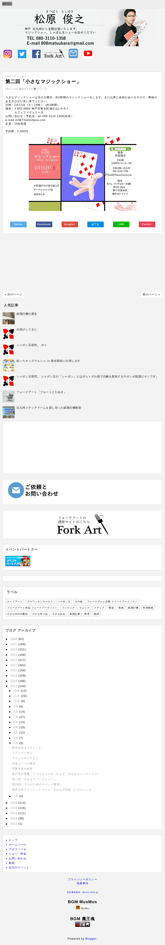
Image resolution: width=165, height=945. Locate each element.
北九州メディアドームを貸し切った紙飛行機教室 (48, 407)
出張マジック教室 (24, 763)
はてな (95, 224)
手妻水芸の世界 (22, 768)
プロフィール (17, 849)
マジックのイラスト (25, 758)
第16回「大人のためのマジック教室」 (37, 784)
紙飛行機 (133, 607)
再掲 (121, 607)
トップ (13, 840)
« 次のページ (13, 294)
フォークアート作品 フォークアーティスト (32, 607)
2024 (14, 649)
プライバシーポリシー (82, 879)
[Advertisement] (82, 262)
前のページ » (151, 294)
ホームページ (17, 844)
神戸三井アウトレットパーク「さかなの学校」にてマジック (52, 789)
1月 (16, 796)
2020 (14, 670)
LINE (121, 224)
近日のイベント (19, 867)
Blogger (90, 938)
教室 (111, 607)
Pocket (146, 224)
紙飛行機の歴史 (26, 313)
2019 (14, 675)
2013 (14, 818)
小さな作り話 (40, 614)
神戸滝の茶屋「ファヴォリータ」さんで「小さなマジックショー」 (56, 773)
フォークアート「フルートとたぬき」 (41, 392)
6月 (16, 722)
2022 (14, 660)
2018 (14, 681)
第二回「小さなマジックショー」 (34, 779)
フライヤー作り (22, 752)
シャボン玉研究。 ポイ (31, 345)
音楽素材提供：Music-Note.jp (82, 892)
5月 (16, 727)
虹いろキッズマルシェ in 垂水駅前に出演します (48, 360)
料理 (87, 614)
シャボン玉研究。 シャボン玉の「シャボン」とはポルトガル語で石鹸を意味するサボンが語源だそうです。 (87, 376)
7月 (16, 717)
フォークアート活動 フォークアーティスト (112, 601)
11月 (17, 696)
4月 (16, 732)
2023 (14, 654)
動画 (12, 863)
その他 (79, 601)
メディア (99, 607)
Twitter (18, 224)
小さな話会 (58, 614)
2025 (14, 644)
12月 (17, 690)
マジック (84, 607)
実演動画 (148, 607)
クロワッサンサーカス (40, 601)
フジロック (68, 607)
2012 (14, 823)
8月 (16, 711)
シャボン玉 (64, 601)
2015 (14, 808)
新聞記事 (75, 614)
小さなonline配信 (17, 614)
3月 (16, 738)
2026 (14, 639)
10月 (17, 701)
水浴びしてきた (26, 329)
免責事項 (82, 883)
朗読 (96, 614)
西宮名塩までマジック (27, 747)
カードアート (15, 601)
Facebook (44, 224)
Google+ (69, 224)
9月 (16, 706)
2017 (14, 686)
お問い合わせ (17, 858)
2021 (14, 665)
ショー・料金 (17, 853)
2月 (16, 743)
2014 (14, 813)
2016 (14, 802)
